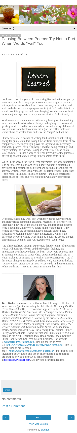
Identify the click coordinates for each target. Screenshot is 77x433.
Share (7, 390)
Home (38, 417)
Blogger (45, 429)
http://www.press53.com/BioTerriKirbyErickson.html (34, 344)
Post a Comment (13, 406)
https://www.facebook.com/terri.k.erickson (31, 350)
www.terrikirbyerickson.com (19, 341)
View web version (38, 424)
